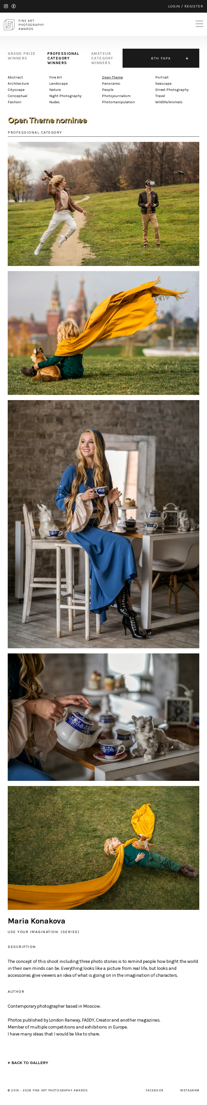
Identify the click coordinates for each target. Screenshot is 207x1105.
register (193, 6)
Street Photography (172, 90)
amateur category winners (102, 58)
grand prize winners (22, 56)
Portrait (162, 77)
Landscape (58, 83)
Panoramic (111, 83)
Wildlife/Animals (169, 102)
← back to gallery (28, 1063)
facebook (14, 6)
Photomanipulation (118, 102)
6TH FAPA (161, 58)
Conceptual (17, 96)
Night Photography (65, 96)
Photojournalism (116, 96)
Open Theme (112, 77)
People (107, 90)
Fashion (14, 102)
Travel (160, 96)
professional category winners (63, 58)
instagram (6, 6)
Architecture (18, 83)
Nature (55, 90)
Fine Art (55, 77)
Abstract (15, 77)
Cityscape (16, 90)
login (174, 6)
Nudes (54, 102)
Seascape (163, 83)
